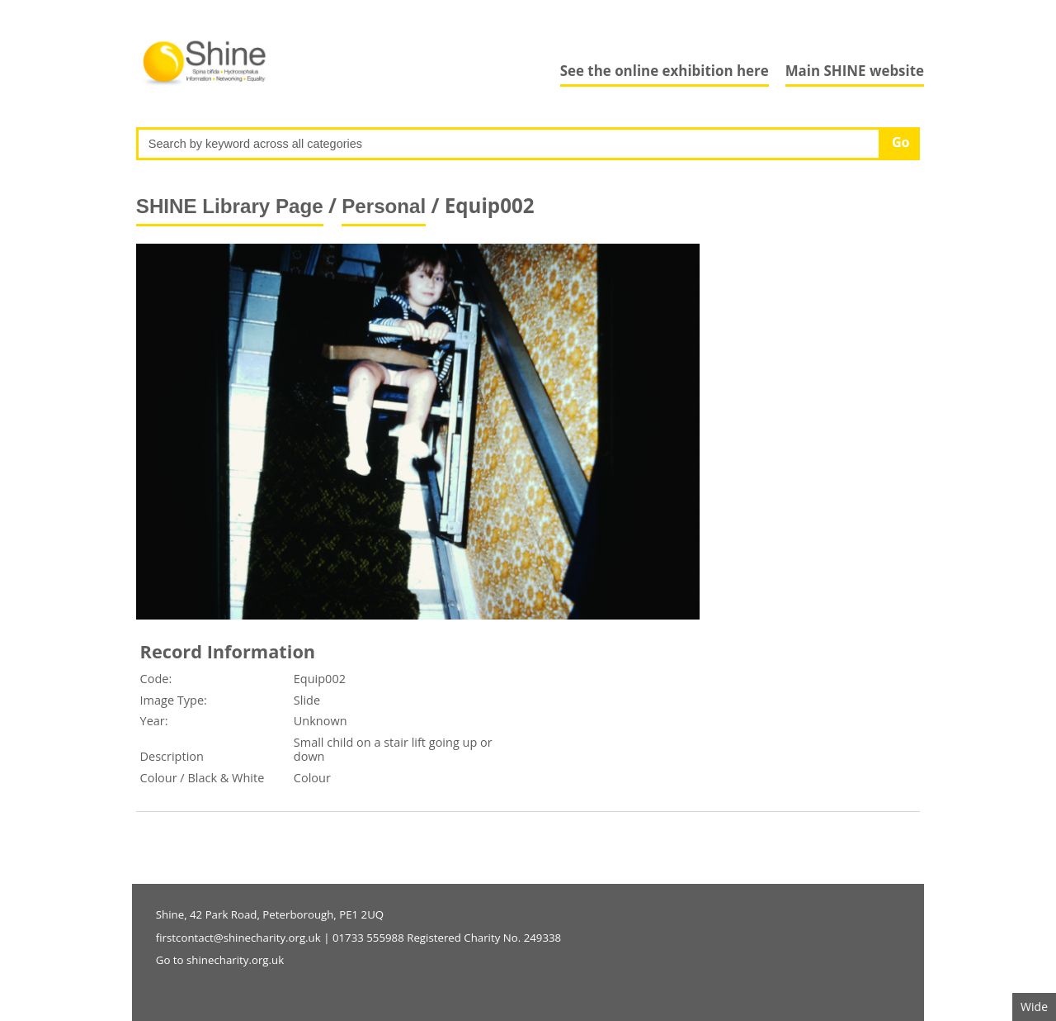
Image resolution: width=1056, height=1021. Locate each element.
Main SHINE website (854, 70)
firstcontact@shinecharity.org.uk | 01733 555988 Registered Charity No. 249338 (358, 937)
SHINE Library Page (229, 206)
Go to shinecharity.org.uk (220, 959)
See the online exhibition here (664, 70)
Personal (384, 206)
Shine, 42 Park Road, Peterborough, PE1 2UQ (270, 914)
